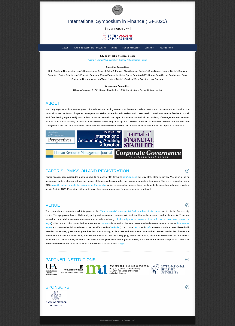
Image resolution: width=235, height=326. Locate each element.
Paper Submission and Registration (89, 48)
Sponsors (149, 48)
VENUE (53, 205)
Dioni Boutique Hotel (126, 219)
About (65, 48)
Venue (114, 48)
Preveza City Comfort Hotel (151, 219)
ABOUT (53, 103)
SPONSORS (57, 287)
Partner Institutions (131, 48)
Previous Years (166, 48)
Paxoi (137, 227)
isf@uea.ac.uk (130, 177)
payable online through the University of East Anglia (79, 185)
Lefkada (115, 227)
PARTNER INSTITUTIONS (70, 259)
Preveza (106, 223)
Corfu (148, 227)
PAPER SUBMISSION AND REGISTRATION (87, 171)
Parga (121, 243)
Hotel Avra (172, 219)
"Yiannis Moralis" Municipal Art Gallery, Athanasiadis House (117, 60)
